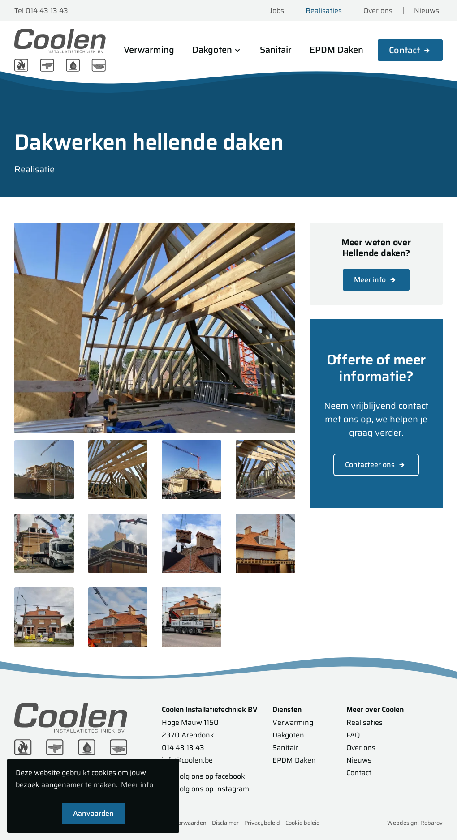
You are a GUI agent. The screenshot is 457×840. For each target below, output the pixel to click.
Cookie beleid (302, 822)
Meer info (376, 279)
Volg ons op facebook (202, 776)
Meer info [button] (137, 785)
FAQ (353, 735)
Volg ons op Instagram (204, 788)
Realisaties (324, 10)
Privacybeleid (262, 822)
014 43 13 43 (183, 747)
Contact (404, 50)
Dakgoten (288, 735)
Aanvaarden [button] (93, 813)
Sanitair (276, 50)
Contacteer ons (376, 464)
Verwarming (149, 50)
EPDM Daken (336, 50)
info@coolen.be (187, 760)
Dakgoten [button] (217, 50)
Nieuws (426, 10)
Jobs (277, 10)
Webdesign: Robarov (415, 822)
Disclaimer (225, 822)
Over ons (377, 10)
